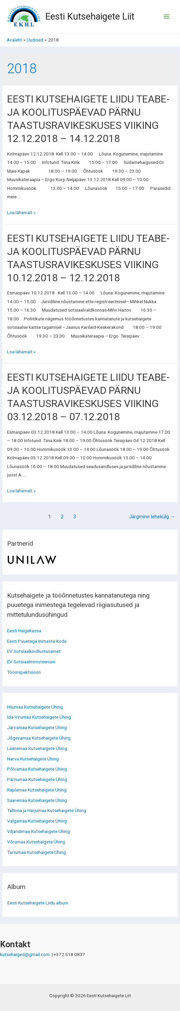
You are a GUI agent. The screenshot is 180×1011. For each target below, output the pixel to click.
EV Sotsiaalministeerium (31, 661)
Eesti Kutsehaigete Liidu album (37, 902)
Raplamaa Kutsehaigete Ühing (37, 789)
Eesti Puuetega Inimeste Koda (37, 641)
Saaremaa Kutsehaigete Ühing (37, 800)
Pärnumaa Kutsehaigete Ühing (37, 779)
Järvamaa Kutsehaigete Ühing (37, 727)
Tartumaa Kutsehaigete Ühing (36, 852)
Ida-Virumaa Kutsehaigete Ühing (39, 717)
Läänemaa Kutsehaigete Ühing (37, 748)
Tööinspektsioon (24, 672)
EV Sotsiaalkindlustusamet (33, 651)
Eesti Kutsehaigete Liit (89, 16)
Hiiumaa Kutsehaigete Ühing (35, 707)
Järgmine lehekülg (152, 517)
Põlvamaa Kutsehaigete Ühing (37, 769)
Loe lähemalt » (21, 212)
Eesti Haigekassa (24, 630)
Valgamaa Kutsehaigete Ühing (37, 821)
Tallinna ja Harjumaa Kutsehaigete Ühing (46, 810)
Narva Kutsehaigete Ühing (33, 758)
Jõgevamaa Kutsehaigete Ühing (39, 738)
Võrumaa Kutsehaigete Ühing (36, 841)
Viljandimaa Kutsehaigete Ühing (38, 831)
